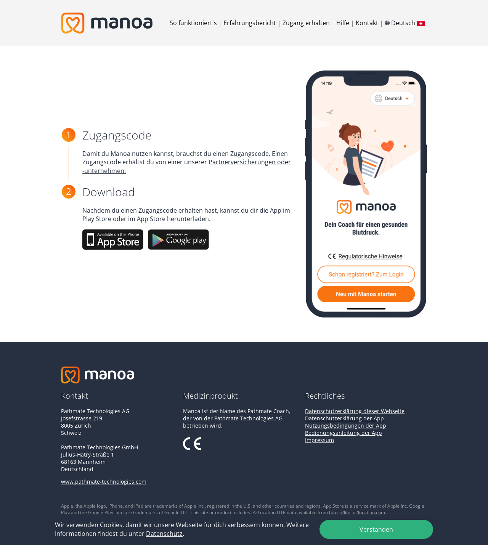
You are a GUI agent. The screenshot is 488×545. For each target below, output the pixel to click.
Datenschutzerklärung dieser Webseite (355, 411)
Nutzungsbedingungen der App (345, 425)
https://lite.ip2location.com (357, 512)
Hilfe (342, 23)
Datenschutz (164, 533)
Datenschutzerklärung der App (344, 418)
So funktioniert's (193, 23)
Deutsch (406, 23)
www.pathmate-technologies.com (103, 481)
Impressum (319, 440)
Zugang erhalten (306, 23)
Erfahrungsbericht (249, 23)
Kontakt (367, 23)
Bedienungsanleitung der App (343, 432)
